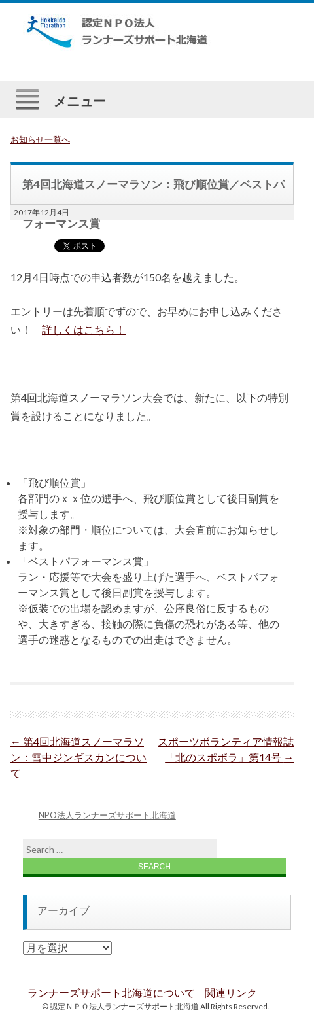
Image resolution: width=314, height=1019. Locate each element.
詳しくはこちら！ (84, 329)
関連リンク (231, 992)
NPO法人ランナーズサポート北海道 (107, 815)
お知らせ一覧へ (40, 139)
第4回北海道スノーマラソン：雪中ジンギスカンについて (78, 757)
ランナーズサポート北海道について (111, 992)
